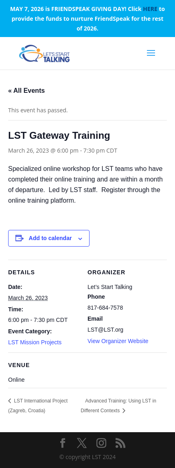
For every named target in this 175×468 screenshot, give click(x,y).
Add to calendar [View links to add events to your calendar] (50, 238)
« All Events (26, 90)
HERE (150, 9)
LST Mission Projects (34, 342)
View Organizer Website (118, 341)
